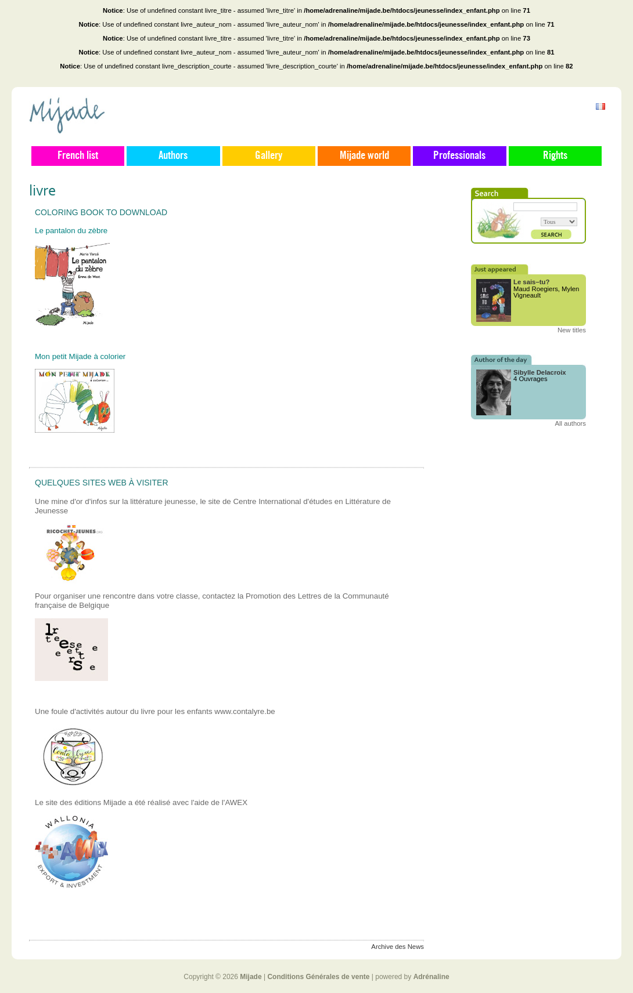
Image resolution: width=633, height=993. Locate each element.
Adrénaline (431, 977)
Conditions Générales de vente (318, 977)
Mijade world (364, 156)
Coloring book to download (101, 212)
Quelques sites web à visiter (101, 482)
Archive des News (397, 946)
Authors (173, 156)
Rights (555, 156)
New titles (572, 330)
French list (77, 156)
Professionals (459, 156)
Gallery (268, 156)
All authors (570, 423)
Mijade (250, 977)
